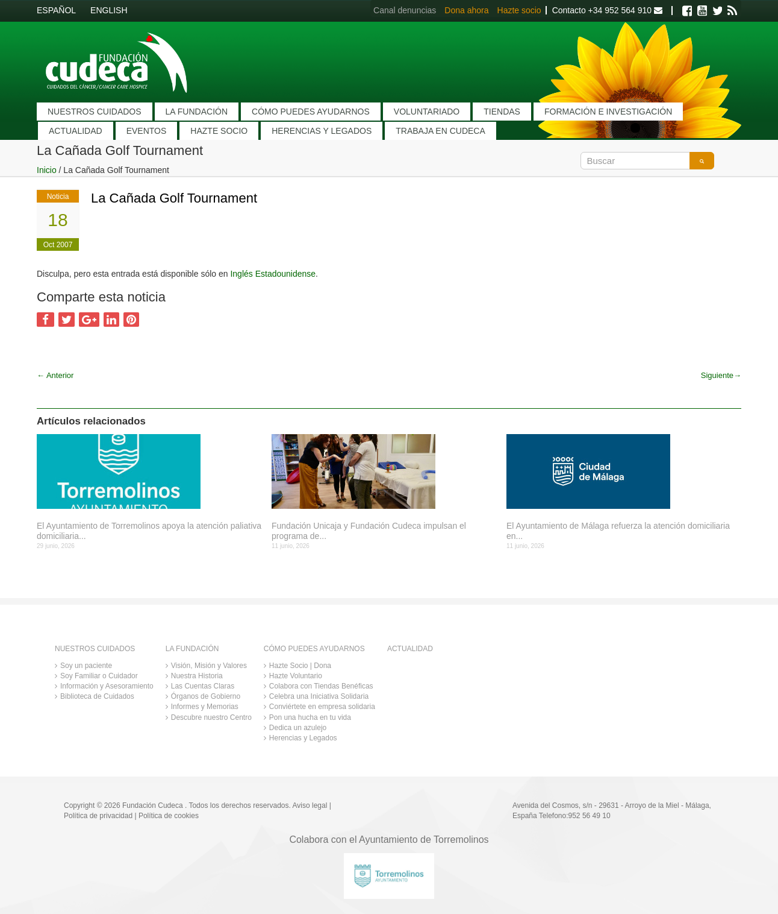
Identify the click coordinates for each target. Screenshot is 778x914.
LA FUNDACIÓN (197, 111)
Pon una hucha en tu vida (310, 717)
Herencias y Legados (303, 738)
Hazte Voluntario (295, 676)
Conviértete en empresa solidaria (322, 706)
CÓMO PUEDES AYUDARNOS (311, 111)
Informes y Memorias (204, 706)
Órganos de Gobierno (205, 696)
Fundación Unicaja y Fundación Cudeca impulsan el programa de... (369, 531)
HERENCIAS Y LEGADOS (322, 131)
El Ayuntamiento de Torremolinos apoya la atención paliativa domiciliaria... (149, 531)
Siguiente (721, 375)
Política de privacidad (98, 816)
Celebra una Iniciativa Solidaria (319, 696)
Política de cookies (168, 816)
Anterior (55, 375)
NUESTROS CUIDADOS (95, 111)
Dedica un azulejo (297, 727)
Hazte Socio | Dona (300, 665)
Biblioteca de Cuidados (97, 696)
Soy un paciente (86, 665)
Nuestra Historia (197, 676)
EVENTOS (146, 131)
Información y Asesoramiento (107, 686)
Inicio (47, 170)
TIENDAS (502, 111)
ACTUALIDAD (75, 131)
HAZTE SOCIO (218, 131)
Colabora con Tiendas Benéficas (321, 686)
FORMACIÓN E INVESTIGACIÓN (608, 111)
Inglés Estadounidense (273, 274)
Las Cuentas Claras (202, 686)
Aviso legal (310, 805)
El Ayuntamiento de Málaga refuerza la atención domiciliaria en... (618, 531)
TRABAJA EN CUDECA (440, 131)
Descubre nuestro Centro (211, 717)
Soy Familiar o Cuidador (99, 676)
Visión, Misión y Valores (209, 665)
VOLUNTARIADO (426, 111)
